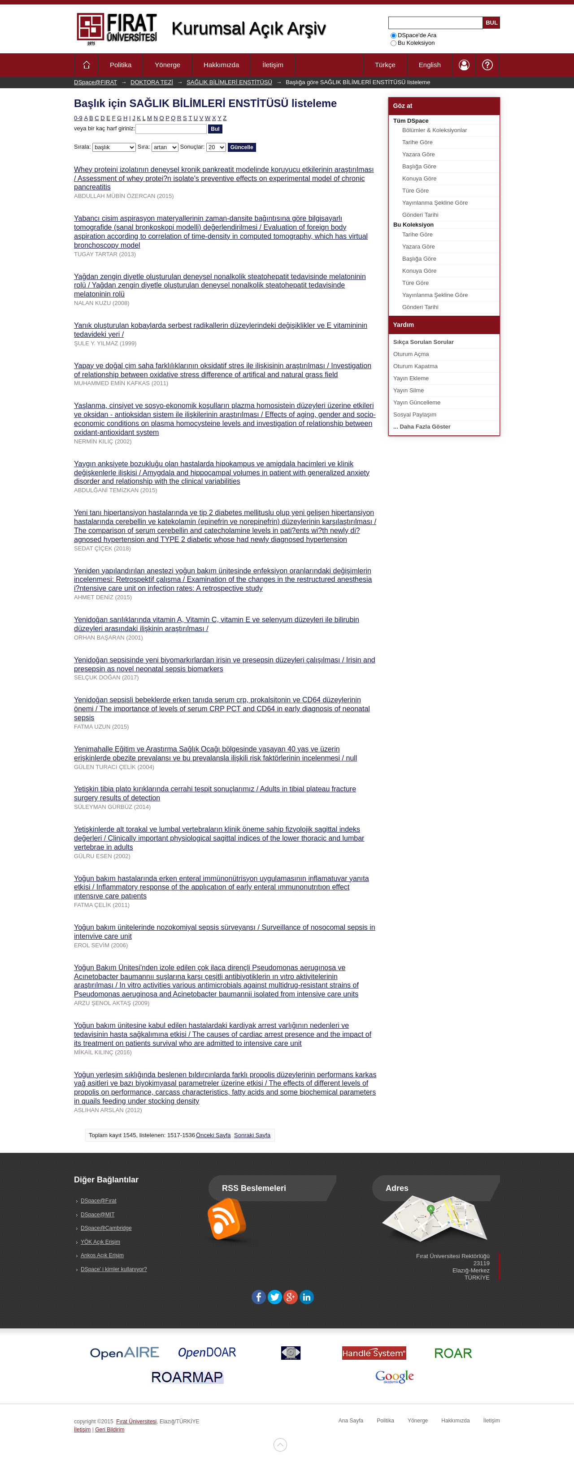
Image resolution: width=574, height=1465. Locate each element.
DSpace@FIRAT (95, 82)
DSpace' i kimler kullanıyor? (114, 1269)
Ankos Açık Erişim (102, 1255)
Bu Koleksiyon (413, 42)
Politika (120, 65)
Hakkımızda (221, 65)
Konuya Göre (419, 178)
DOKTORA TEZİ (151, 82)
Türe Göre (415, 190)
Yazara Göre (418, 154)
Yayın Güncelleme (416, 402)
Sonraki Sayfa (252, 1135)
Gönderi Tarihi (420, 214)
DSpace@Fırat (99, 1201)
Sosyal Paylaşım (414, 414)
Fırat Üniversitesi (136, 1421)
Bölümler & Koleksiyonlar (434, 130)
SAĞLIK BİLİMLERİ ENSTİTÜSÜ (229, 82)
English (430, 65)
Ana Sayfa (351, 1421)
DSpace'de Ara (413, 35)
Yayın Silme (408, 390)
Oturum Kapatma (415, 366)
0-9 (78, 118)
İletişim (272, 65)
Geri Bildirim (109, 1429)
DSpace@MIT (98, 1215)
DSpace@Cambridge (106, 1228)
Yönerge (167, 65)
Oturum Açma (411, 354)
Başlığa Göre (419, 166)
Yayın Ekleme (411, 378)
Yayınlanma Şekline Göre (435, 202)
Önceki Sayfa (213, 1135)
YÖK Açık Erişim (100, 1242)
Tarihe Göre (417, 142)
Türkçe (385, 65)
